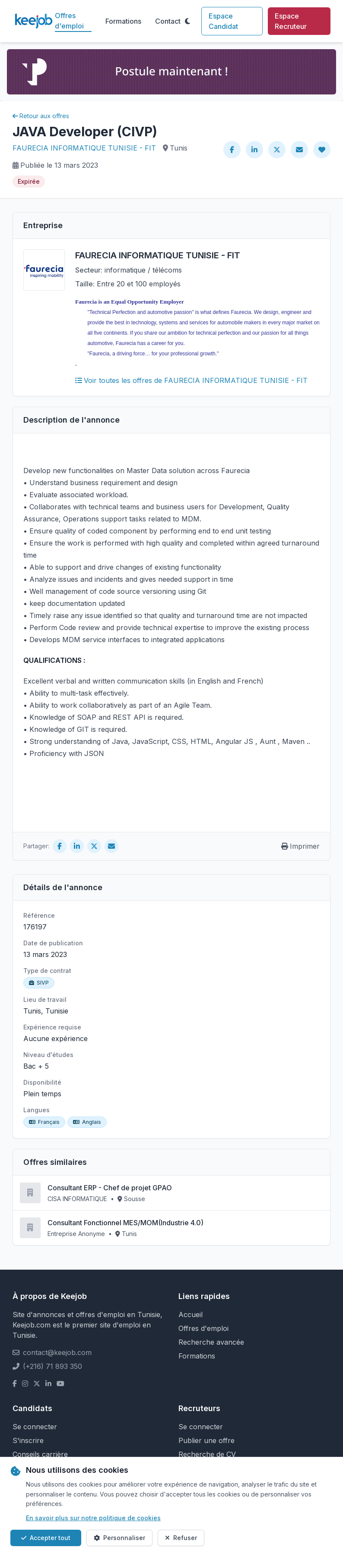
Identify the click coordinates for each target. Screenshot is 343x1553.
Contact (168, 21)
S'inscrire (28, 1440)
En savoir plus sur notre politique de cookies (93, 1518)
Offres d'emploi (69, 20)
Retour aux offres (41, 115)
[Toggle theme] (187, 21)
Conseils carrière (40, 1454)
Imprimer (300, 846)
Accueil (190, 1314)
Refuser (181, 1537)
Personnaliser (119, 1537)
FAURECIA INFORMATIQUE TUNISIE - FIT (84, 148)
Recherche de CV (207, 1454)
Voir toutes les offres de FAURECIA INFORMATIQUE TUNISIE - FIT (191, 380)
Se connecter (35, 1426)
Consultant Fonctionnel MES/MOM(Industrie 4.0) (125, 1222)
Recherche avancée (211, 1342)
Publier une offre (206, 1440)
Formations (123, 21)
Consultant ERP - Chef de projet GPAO (110, 1187)
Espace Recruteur (291, 21)
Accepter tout (45, 1537)
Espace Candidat (223, 21)
